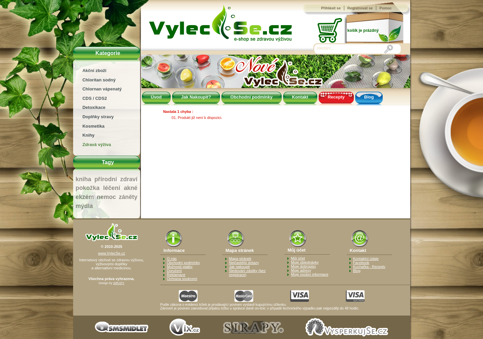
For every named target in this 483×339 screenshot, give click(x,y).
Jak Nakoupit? (196, 96)
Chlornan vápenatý (102, 88)
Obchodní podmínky (251, 96)
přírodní (105, 179)
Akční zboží (95, 70)
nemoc (106, 197)
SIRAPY (118, 283)
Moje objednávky (305, 262)
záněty (128, 197)
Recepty (336, 96)
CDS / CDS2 (95, 98)
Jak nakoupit (239, 267)
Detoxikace (94, 107)
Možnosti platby (180, 267)
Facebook (361, 263)
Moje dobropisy (303, 266)
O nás (172, 259)
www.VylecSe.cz (111, 253)
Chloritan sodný (99, 79)
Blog (369, 96)
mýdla (84, 206)
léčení (111, 188)
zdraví (128, 179)
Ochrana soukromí (182, 279)
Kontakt (300, 96)
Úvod (156, 96)
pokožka (87, 188)
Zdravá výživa (97, 144)
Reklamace (176, 275)
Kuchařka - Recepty (369, 267)
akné (131, 188)
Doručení (174, 271)
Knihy (89, 135)
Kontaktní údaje (366, 259)
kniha (83, 179)
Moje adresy (301, 270)
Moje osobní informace (309, 274)
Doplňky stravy (98, 116)
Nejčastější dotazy (244, 263)
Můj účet (298, 258)
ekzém (84, 197)
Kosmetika (94, 126)
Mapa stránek (240, 259)
